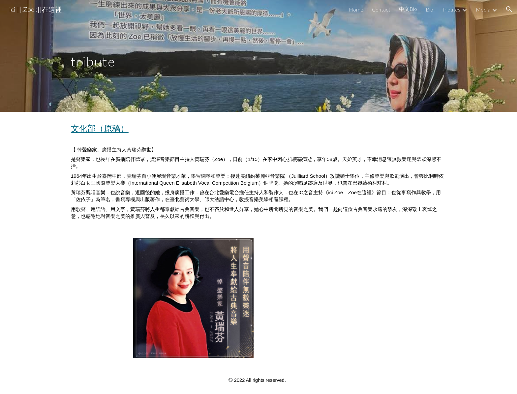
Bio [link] (429, 9)
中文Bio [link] (408, 9)
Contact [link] (381, 9)
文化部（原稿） (100, 128)
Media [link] (483, 9)
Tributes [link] (451, 9)
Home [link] (356, 9)
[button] (509, 9)
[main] (112, 55)
